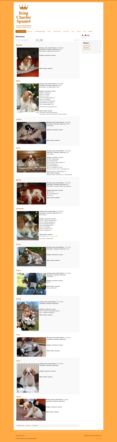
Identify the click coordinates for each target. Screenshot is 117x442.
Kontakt (90, 31)
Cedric (18, 119)
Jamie (18, 397)
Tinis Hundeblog (21, 31)
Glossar (79, 31)
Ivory (53, 236)
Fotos (72, 31)
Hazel (18, 270)
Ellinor (18, 180)
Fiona (18, 244)
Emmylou (20, 208)
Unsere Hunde (57, 31)
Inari (47, 236)
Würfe (49, 31)
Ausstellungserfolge (40, 31)
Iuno (50, 236)
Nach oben (98, 438)
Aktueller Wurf (87, 45)
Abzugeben (86, 47)
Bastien (19, 45)
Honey (18, 299)
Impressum (20, 436)
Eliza (18, 148)
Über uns (30, 31)
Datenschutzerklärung (92, 436)
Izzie (56, 236)
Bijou (18, 81)
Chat (84, 31)
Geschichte (66, 31)
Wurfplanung (86, 49)
